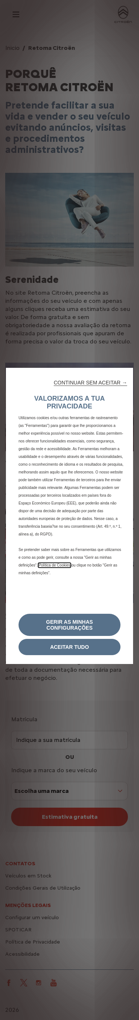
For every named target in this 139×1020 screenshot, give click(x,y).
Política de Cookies (54, 565)
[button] (90, 383)
